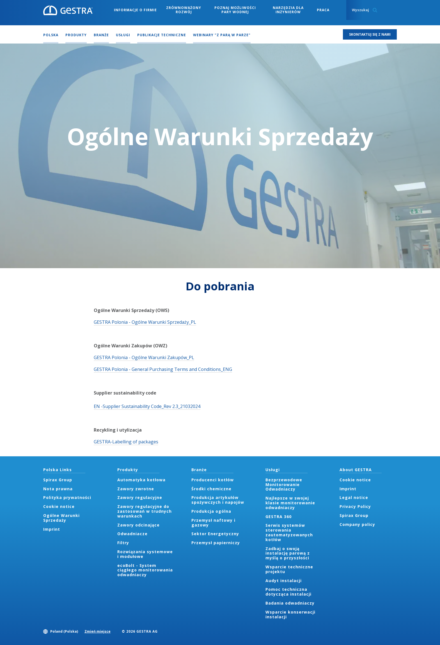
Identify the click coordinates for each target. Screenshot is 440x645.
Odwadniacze (132, 533)
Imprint (51, 529)
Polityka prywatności (67, 497)
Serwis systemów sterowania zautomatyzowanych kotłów (289, 532)
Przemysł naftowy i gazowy (213, 523)
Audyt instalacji (283, 580)
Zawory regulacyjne (139, 497)
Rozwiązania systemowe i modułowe (145, 554)
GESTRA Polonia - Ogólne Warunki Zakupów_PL (144, 357)
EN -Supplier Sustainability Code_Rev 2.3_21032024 (147, 406)
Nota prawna (58, 488)
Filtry (123, 542)
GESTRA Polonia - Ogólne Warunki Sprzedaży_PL (145, 322)
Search (375, 10)
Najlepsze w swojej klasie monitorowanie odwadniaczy (290, 502)
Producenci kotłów (212, 479)
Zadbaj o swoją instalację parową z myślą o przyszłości (287, 553)
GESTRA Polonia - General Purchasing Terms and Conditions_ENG (163, 369)
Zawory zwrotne (135, 488)
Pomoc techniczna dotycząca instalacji (288, 592)
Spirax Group (57, 479)
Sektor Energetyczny (215, 533)
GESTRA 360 (278, 516)
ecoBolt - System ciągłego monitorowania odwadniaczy (145, 570)
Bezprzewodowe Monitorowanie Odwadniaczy (283, 484)
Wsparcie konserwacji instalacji (290, 614)
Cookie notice (59, 506)
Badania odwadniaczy (290, 603)
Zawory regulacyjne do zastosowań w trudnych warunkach (144, 511)
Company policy (357, 524)
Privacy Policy (355, 506)
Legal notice (354, 497)
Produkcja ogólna (211, 511)
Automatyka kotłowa (141, 479)
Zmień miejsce (97, 631)
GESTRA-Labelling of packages (126, 442)
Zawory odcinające (138, 525)
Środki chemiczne (211, 488)
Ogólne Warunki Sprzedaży (61, 518)
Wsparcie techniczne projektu (289, 569)
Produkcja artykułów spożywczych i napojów (217, 500)
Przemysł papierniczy (215, 542)
